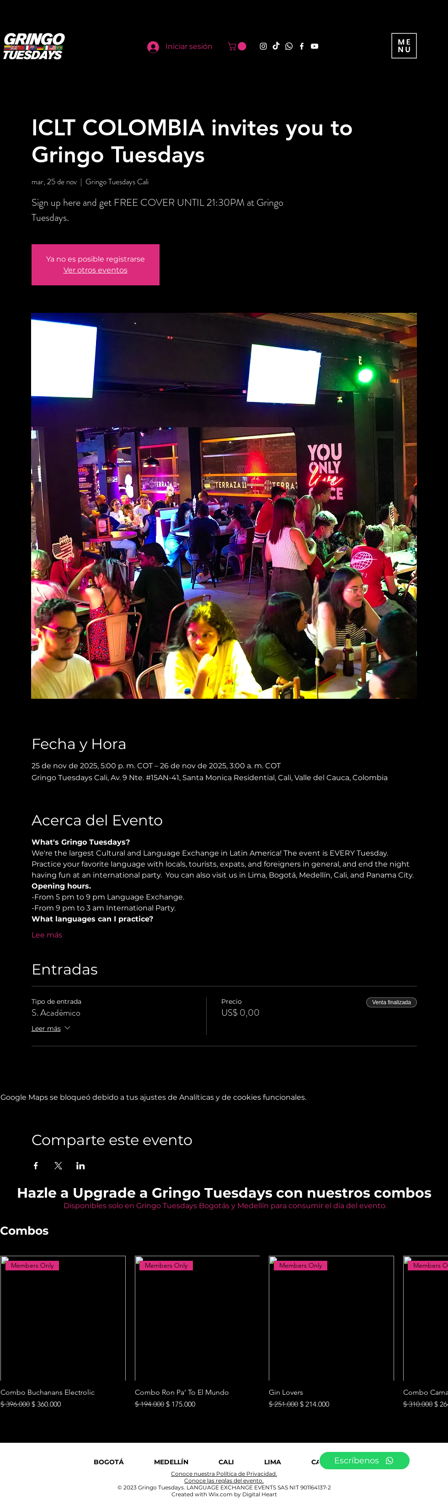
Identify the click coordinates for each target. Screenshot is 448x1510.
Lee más (47, 935)
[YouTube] (314, 46)
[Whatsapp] (288, 46)
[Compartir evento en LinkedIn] (80, 1165)
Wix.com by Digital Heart (242, 1494)
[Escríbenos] (365, 1460)
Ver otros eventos (96, 270)
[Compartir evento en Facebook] (36, 1165)
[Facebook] (301, 46)
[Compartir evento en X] (58, 1165)
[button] (238, 46)
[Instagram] (263, 46)
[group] (224, 1333)
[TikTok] (276, 46)
